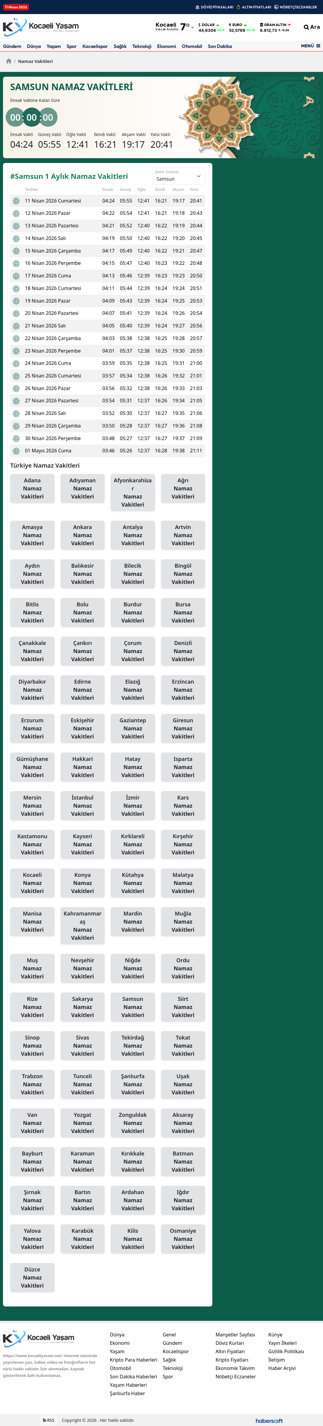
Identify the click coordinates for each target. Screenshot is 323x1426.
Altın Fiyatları (230, 1351)
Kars (183, 806)
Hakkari (83, 767)
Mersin (32, 806)
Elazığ (133, 690)
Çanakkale (32, 651)
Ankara (83, 535)
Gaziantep (133, 729)
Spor (72, 46)
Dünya (34, 46)
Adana (32, 489)
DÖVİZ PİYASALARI (217, 7)
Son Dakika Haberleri (133, 1376)
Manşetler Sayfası (235, 1334)
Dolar (207, 25)
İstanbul (83, 806)
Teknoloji (141, 46)
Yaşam (53, 46)
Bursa (183, 613)
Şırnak (32, 1200)
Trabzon (32, 1084)
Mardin (133, 922)
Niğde (133, 969)
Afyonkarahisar (133, 493)
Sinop (32, 1046)
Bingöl (183, 574)
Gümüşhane (32, 767)
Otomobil (192, 46)
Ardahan (133, 1200)
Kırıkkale (133, 1162)
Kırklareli (133, 844)
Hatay (133, 767)
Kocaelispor (95, 46)
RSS (49, 1420)
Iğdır (183, 1200)
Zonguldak (133, 1123)
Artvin (183, 535)
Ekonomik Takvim (235, 1368)
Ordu (183, 969)
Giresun (183, 729)
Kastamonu (32, 844)
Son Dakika (220, 46)
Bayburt (32, 1162)
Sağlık (120, 46)
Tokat (183, 1046)
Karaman (83, 1162)
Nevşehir (83, 969)
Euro (235, 25)
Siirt (183, 1007)
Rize (32, 1007)
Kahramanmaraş (83, 926)
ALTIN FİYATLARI (256, 7)
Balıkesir (83, 574)
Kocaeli (32, 883)
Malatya (183, 883)
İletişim (276, 1359)
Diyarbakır (32, 690)
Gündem (12, 46)
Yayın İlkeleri (282, 1343)
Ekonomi (166, 46)
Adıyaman (83, 489)
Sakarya (83, 1007)
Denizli (183, 651)
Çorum (133, 651)
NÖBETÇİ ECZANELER (298, 7)
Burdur (133, 613)
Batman (183, 1162)
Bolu (83, 613)
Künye (275, 1334)
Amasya (32, 535)
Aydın (32, 574)
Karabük (83, 1239)
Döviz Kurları (230, 1343)
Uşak (183, 1084)
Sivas (83, 1046)
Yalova (32, 1239)
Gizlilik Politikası (286, 1351)
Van (32, 1123)
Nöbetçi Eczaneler (236, 1376)
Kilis (133, 1239)
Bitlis (32, 613)
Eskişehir (83, 729)
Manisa (32, 922)
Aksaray (183, 1123)
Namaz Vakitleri (33, 61)
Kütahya (133, 883)
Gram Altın (273, 25)
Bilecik (133, 574)
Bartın (83, 1200)
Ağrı (183, 489)
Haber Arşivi (282, 1368)
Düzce (32, 1278)
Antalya (133, 535)
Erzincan (183, 690)
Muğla (183, 922)
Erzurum (32, 729)
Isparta (183, 767)
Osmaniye (183, 1239)
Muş (32, 969)
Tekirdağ (133, 1046)
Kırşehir (183, 844)
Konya (83, 883)
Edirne (83, 690)
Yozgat (83, 1123)
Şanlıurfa (133, 1084)
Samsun (133, 1007)
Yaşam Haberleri (128, 1385)
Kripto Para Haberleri (133, 1359)
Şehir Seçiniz (167, 171)
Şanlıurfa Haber (127, 1393)
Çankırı (83, 651)
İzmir (133, 806)
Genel (169, 1334)
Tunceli (83, 1084)
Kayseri (83, 844)
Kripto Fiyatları (232, 1359)
